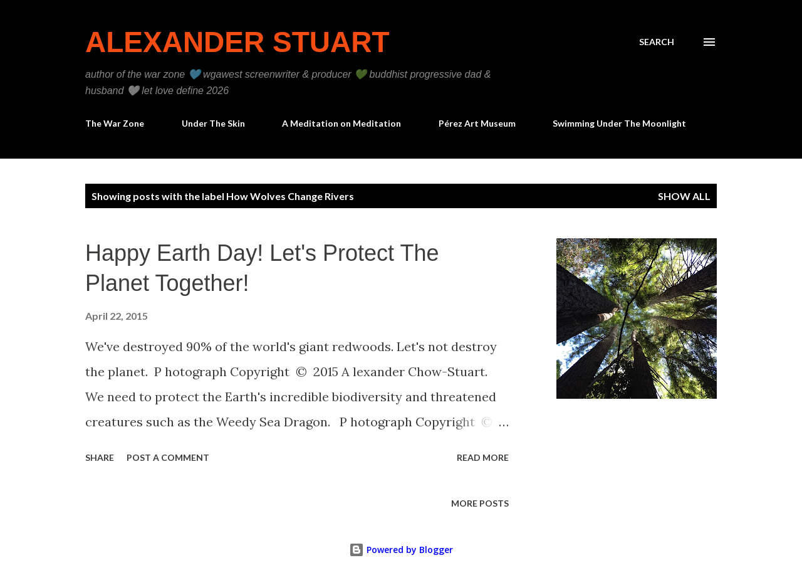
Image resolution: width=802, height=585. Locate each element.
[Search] (656, 42)
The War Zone (114, 123)
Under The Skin (213, 123)
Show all (684, 196)
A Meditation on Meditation (341, 123)
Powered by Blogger (401, 550)
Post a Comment (168, 457)
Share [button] (99, 457)
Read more (483, 457)
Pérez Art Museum (477, 123)
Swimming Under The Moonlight (619, 123)
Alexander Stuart (237, 42)
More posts (480, 503)
